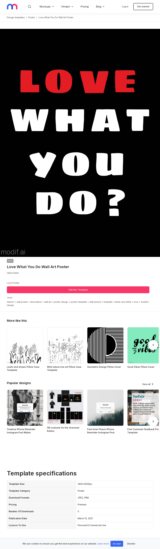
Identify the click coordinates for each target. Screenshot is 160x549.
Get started (143, 6)
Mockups (45, 6)
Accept (117, 543)
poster (31, 17)
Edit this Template (78, 289)
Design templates (16, 17)
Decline (131, 543)
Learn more (103, 543)
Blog (98, 6)
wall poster (22, 302)
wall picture (95, 302)
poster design (61, 302)
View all (146, 384)
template (108, 302)
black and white (123, 302)
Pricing (84, 6)
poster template (79, 302)
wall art (47, 302)
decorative (36, 302)
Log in (125, 6)
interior (10, 302)
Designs (65, 6)
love (136, 302)
